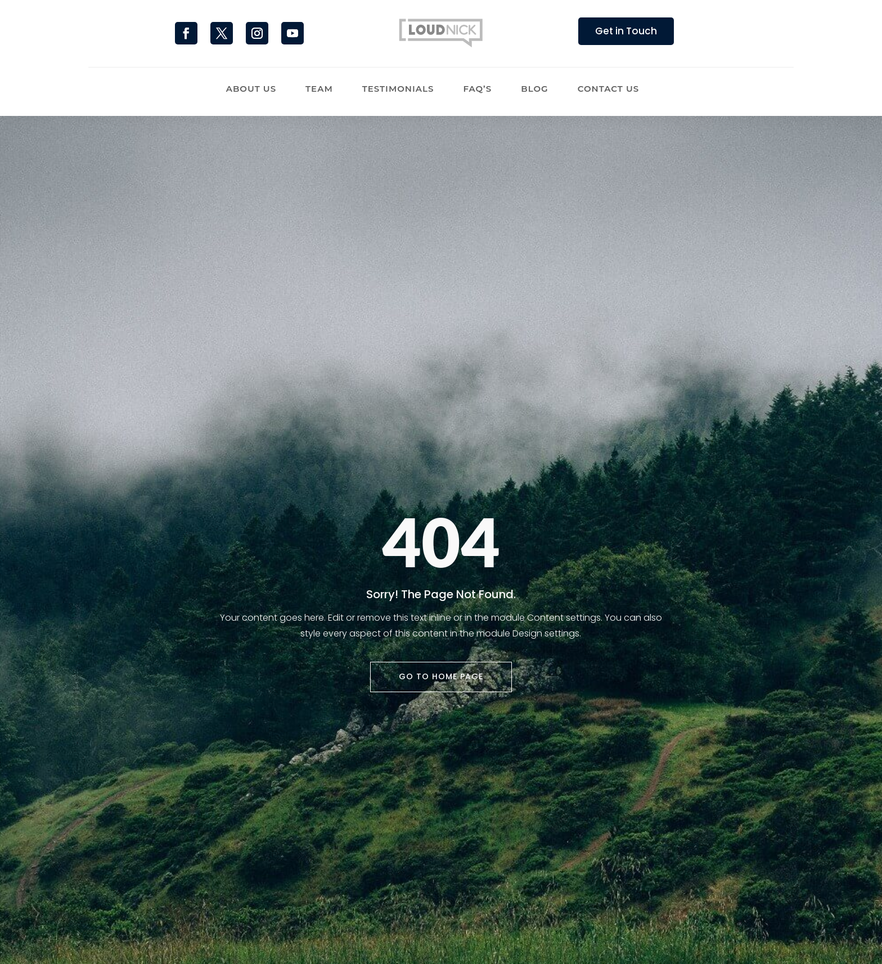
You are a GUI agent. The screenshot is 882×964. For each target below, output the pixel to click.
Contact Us (609, 89)
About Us (251, 89)
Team (319, 89)
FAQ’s (477, 89)
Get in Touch (626, 31)
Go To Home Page (441, 676)
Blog (534, 89)
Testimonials (398, 89)
